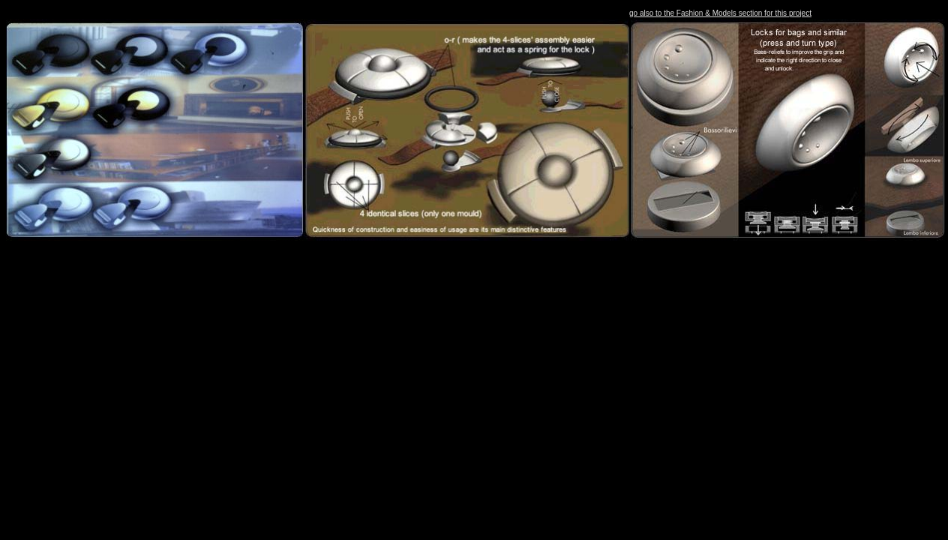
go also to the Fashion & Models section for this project (720, 13)
